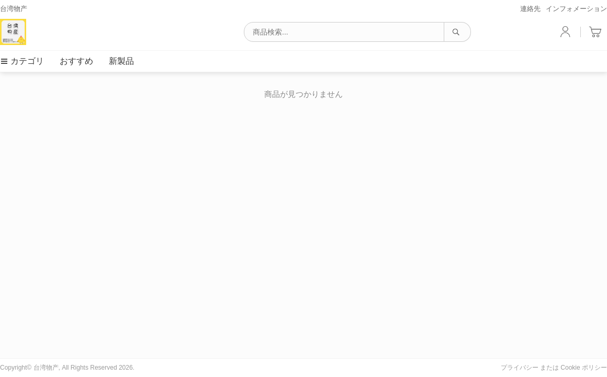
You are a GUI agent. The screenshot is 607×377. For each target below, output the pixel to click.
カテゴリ (22, 61)
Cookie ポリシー (583, 367)
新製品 (121, 61)
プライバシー (519, 367)
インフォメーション (576, 9)
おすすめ (76, 61)
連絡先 (530, 9)
